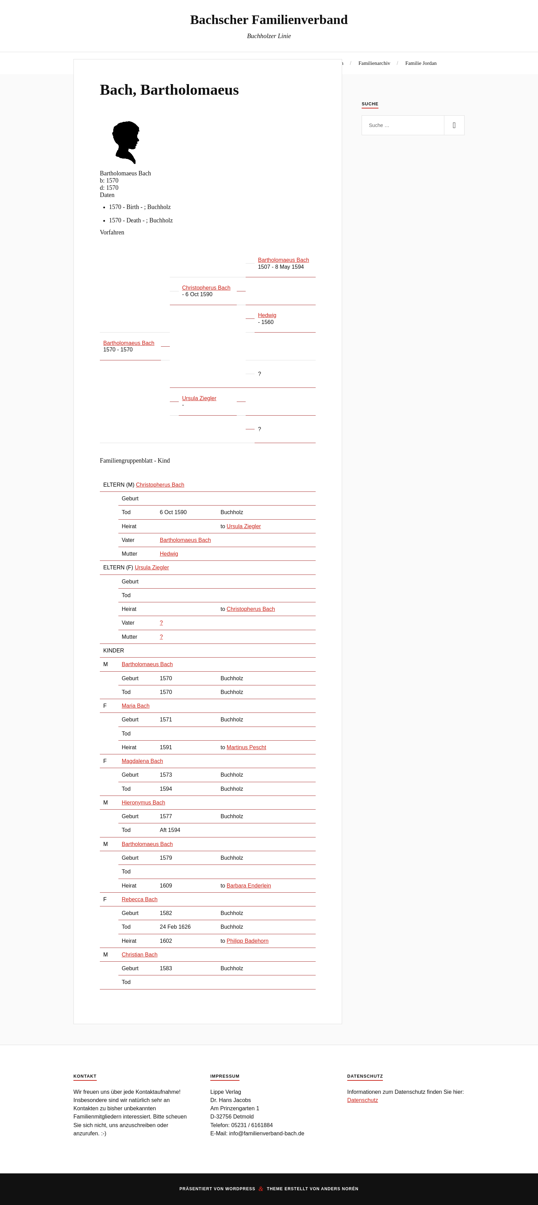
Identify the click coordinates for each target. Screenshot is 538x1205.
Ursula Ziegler (152, 567)
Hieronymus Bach (143, 802)
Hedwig (169, 554)
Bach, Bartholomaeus (169, 89)
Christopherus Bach (160, 485)
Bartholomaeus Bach (185, 540)
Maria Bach (136, 706)
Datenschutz (362, 1100)
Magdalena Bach (142, 761)
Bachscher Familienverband (269, 19)
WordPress (240, 1188)
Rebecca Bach (139, 899)
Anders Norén (340, 1188)
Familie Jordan (420, 63)
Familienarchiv (374, 63)
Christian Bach (139, 954)
